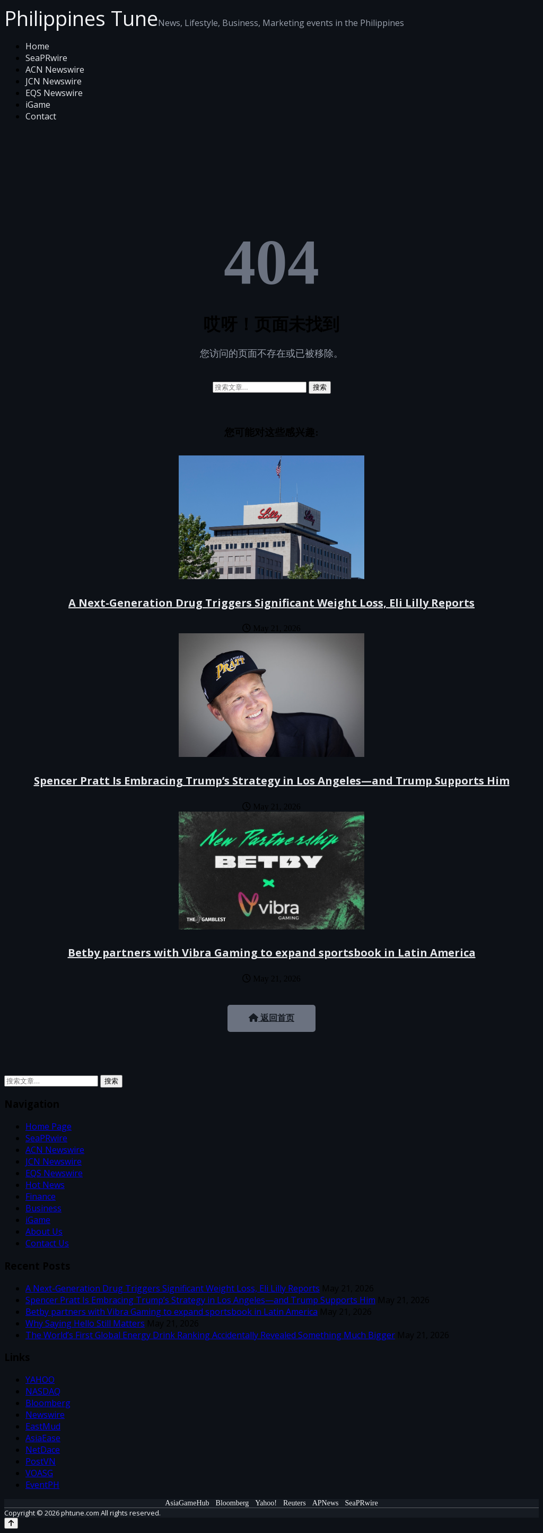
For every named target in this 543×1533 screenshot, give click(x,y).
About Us (44, 1231)
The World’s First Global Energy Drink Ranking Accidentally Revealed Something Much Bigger (210, 1335)
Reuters (294, 1503)
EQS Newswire (54, 93)
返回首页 (271, 1017)
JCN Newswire (53, 81)
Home (37, 46)
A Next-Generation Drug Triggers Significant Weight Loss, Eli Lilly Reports (271, 603)
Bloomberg (48, 1403)
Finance (40, 1196)
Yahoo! (266, 1503)
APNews (325, 1503)
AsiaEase (42, 1438)
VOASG (39, 1473)
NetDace (42, 1450)
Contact (40, 116)
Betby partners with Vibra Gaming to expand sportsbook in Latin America (272, 952)
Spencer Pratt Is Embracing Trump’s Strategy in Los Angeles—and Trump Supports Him (272, 780)
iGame (37, 104)
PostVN (40, 1461)
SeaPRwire (46, 58)
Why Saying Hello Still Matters (85, 1323)
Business (43, 1208)
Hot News (45, 1185)
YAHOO (40, 1379)
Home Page (48, 1126)
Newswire (45, 1414)
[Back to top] (11, 1523)
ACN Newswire (54, 69)
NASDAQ (42, 1391)
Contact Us (47, 1243)
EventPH (42, 1485)
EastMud (42, 1426)
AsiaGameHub (187, 1503)
